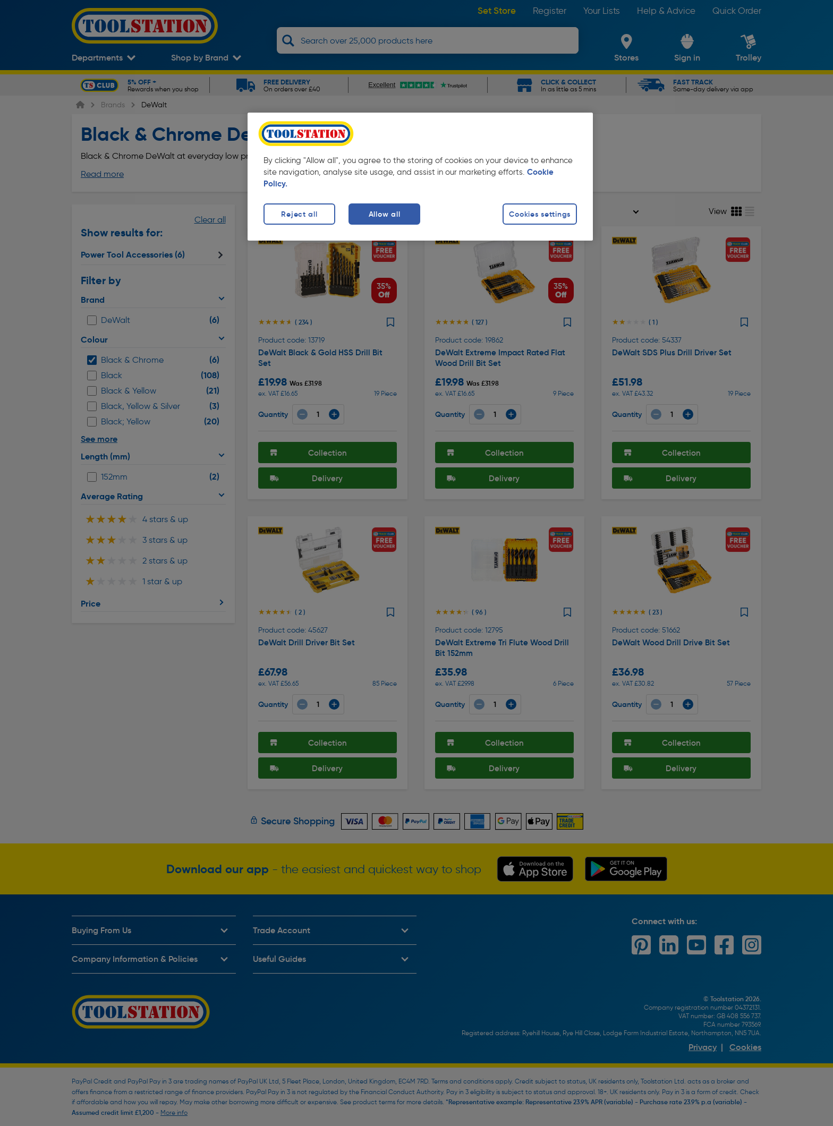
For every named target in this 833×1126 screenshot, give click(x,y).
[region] (420, 177)
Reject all (299, 214)
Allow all (384, 214)
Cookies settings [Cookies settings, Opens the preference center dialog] (540, 214)
